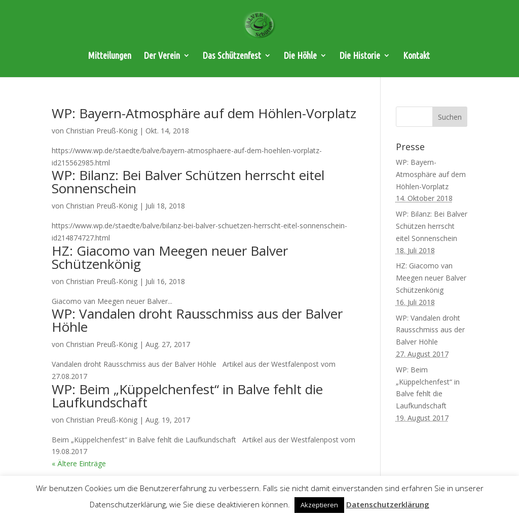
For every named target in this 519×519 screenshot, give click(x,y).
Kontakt (416, 56)
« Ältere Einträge (79, 463)
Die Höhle (300, 56)
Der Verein (162, 56)
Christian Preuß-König (101, 130)
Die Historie (360, 56)
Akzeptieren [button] (319, 504)
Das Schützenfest (232, 56)
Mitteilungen (109, 56)
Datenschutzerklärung (387, 504)
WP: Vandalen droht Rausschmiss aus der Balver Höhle (197, 320)
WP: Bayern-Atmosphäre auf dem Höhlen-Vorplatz (204, 113)
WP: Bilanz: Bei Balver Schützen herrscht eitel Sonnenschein (188, 181)
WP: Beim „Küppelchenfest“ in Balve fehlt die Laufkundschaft (187, 395)
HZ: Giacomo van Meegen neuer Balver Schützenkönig (170, 257)
